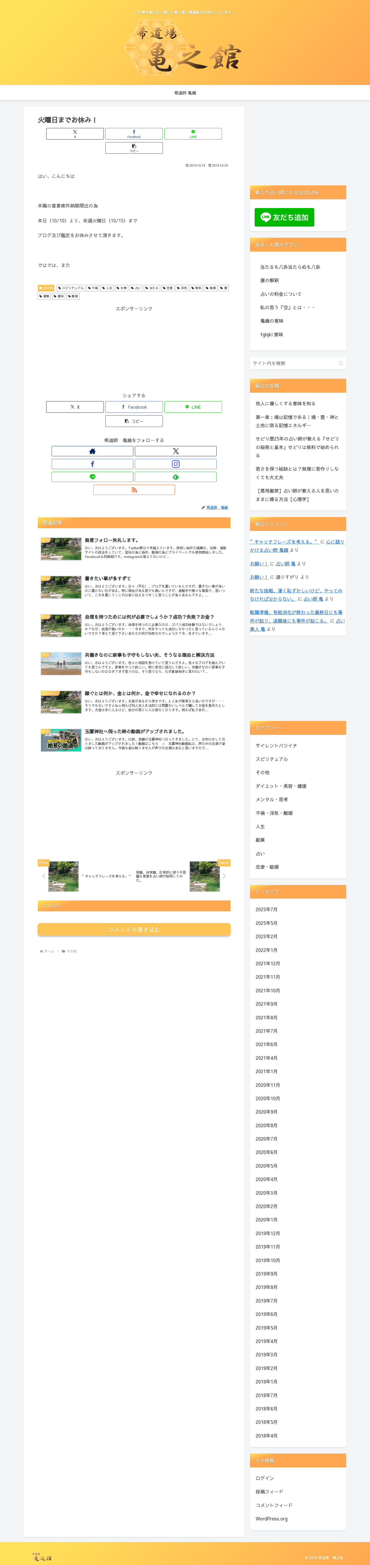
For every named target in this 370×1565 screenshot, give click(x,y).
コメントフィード (274, 1505)
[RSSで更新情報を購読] (169, 423)
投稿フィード (269, 1491)
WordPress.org (272, 1518)
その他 (46, 274)
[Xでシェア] (85, 134)
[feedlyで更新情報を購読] (158, 423)
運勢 (44, 282)
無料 (196, 274)
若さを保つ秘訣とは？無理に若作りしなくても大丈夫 (297, 473)
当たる (152, 274)
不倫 (93, 274)
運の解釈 (269, 280)
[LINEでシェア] (150, 134)
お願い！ (259, 563)
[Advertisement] (134, 335)
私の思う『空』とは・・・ (288, 307)
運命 (59, 282)
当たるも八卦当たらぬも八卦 (290, 267)
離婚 (73, 282)
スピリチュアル (71, 274)
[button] (182, 134)
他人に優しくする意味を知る (286, 403)
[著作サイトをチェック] (99, 423)
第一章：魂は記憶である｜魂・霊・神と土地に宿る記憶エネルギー (297, 421)
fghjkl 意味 (271, 334)
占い (136, 274)
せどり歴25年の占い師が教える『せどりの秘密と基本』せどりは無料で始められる (297, 447)
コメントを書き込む (134, 876)
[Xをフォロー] (110, 423)
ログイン (265, 1478)
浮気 (182, 274)
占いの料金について (281, 294)
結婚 (211, 274)
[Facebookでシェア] (118, 134)
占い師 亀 (285, 563)
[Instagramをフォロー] (134, 423)
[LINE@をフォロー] (146, 423)
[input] (298, 363)
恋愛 (168, 274)
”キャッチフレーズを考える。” (284, 541)
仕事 (122, 274)
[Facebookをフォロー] (122, 423)
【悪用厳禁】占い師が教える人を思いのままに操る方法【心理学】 (297, 494)
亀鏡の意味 (271, 320)
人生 (107, 274)
